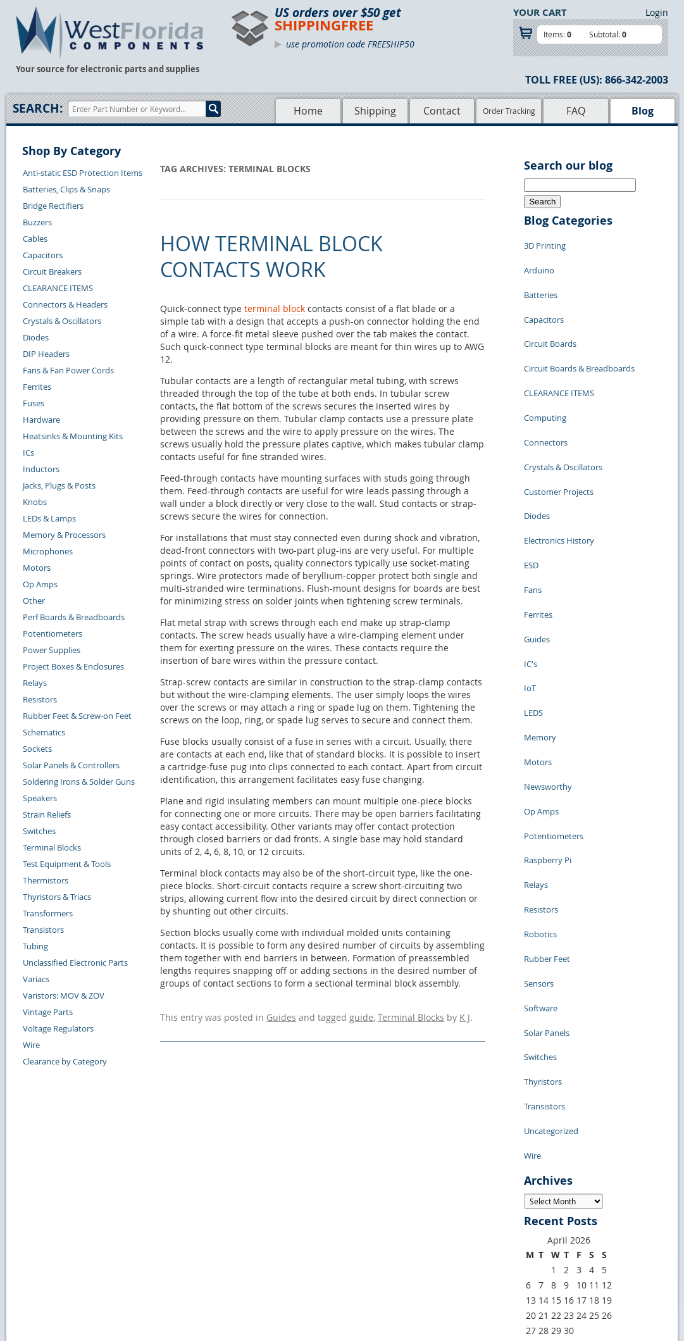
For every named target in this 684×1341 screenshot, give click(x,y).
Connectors (546, 395)
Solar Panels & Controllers (71, 765)
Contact (442, 111)
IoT (530, 584)
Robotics (540, 774)
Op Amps (40, 584)
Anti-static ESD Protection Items (82, 172)
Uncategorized (551, 926)
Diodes (36, 337)
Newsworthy (548, 660)
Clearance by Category (65, 1061)
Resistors (40, 699)
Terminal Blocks (52, 847)
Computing (545, 376)
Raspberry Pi (547, 717)
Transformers (48, 913)
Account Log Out (165, 1265)
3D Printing (545, 243)
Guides (281, 1015)
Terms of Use (366, 1236)
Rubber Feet (547, 793)
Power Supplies (51, 650)
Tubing (35, 946)
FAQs (267, 1251)
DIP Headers (46, 353)
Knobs (35, 502)
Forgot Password (165, 1280)
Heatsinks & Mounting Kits (73, 436)
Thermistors (45, 880)
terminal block (274, 309)
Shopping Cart (284, 1222)
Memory (540, 622)
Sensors (539, 812)
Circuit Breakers (52, 271)
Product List (279, 1236)
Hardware (41, 419)
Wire (31, 1045)
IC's (530, 565)
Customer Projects (559, 433)
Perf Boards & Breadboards (74, 617)
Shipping (375, 111)
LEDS (533, 603)
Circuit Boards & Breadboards (579, 338)
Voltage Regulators (58, 1028)
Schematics (44, 732)
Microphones (48, 551)
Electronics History (559, 471)
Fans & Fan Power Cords (68, 370)
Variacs (36, 979)
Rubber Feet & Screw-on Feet (77, 715)
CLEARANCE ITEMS (58, 288)
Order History (159, 1251)
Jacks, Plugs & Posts (59, 485)
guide (361, 1015)
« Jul (533, 1132)
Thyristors (543, 888)
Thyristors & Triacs (57, 896)
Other (34, 600)
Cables (35, 238)
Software (540, 831)
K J (464, 1015)
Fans (533, 509)
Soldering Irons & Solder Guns (79, 781)
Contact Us (154, 1207)
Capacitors (43, 255)
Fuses (33, 403)
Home (308, 111)
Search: (38, 108)
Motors (37, 567)
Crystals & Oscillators (62, 321)
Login (656, 12)
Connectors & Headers (65, 304)
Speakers (40, 798)
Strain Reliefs (47, 814)
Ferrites (37, 386)
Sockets (37, 748)
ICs (28, 452)
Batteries (540, 281)
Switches (39, 831)
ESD (531, 490)
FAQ (575, 111)
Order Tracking (509, 111)
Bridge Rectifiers (53, 205)
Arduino (539, 262)
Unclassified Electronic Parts (75, 962)
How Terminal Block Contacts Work (271, 257)
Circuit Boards (550, 319)
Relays (35, 683)
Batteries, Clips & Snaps (66, 189)
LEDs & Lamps (49, 518)
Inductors (41, 469)
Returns (148, 1222)
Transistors (43, 929)
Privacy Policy (367, 1222)
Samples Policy (369, 1207)
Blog (642, 111)
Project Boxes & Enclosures (73, 666)
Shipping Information (174, 1236)
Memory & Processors (64, 534)
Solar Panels (546, 850)
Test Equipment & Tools (67, 864)
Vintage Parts (48, 1012)
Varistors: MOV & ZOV (63, 995)
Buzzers (37, 222)
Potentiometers (52, 633)
